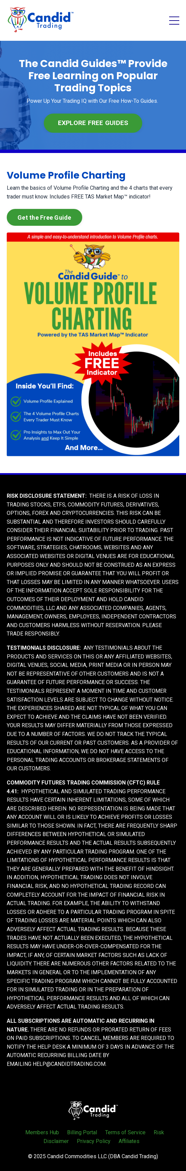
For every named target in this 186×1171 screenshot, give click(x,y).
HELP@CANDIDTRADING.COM (69, 1064)
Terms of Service (125, 1132)
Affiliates (129, 1141)
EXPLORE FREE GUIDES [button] (93, 123)
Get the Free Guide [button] (44, 217)
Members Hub (42, 1132)
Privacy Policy (94, 1141)
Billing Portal (82, 1132)
